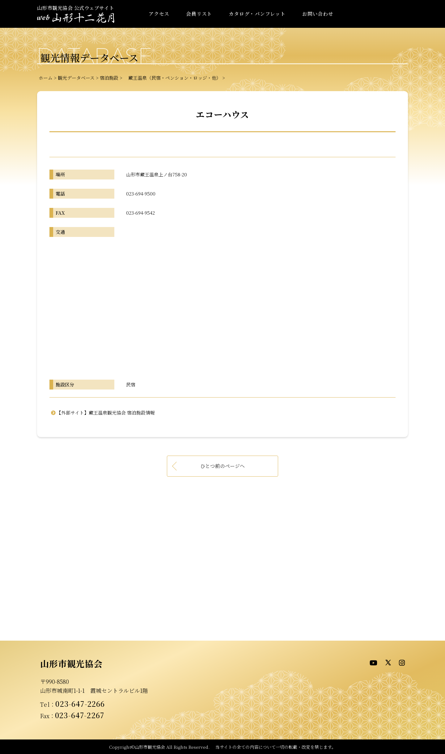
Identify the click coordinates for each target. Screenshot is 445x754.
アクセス (159, 13)
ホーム (46, 77)
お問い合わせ (317, 13)
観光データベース (76, 77)
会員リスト (199, 13)
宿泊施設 (109, 77)
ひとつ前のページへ (222, 466)
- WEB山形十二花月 (75, 18)
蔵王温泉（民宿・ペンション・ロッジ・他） (172, 77)
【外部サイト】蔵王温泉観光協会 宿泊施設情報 (106, 412)
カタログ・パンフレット (257, 13)
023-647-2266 (80, 703)
